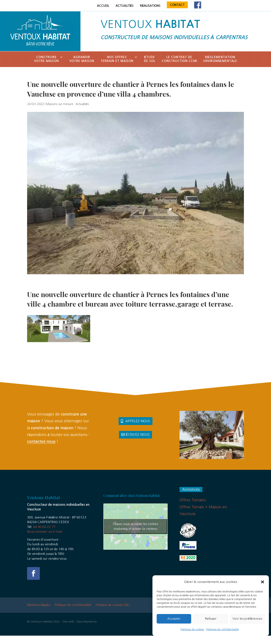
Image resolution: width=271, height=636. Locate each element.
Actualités (125, 5)
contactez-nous (41, 441)
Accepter (174, 622)
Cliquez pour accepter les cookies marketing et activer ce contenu (135, 526)
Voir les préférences (247, 622)
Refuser (210, 622)
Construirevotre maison (46, 59)
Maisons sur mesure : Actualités (67, 104)
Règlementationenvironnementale (220, 59)
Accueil (103, 5)
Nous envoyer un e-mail (44, 531)
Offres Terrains (193, 500)
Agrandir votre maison (81, 59)
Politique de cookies (192, 633)
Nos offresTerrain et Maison (117, 59)
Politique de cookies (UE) (113, 604)
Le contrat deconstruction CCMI (179, 59)
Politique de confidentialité (222, 633)
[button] (262, 586)
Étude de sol (149, 59)
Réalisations (150, 5)
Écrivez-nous (138, 434)
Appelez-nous (137, 421)
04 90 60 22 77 (44, 526)
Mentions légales (38, 604)
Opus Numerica (86, 621)
